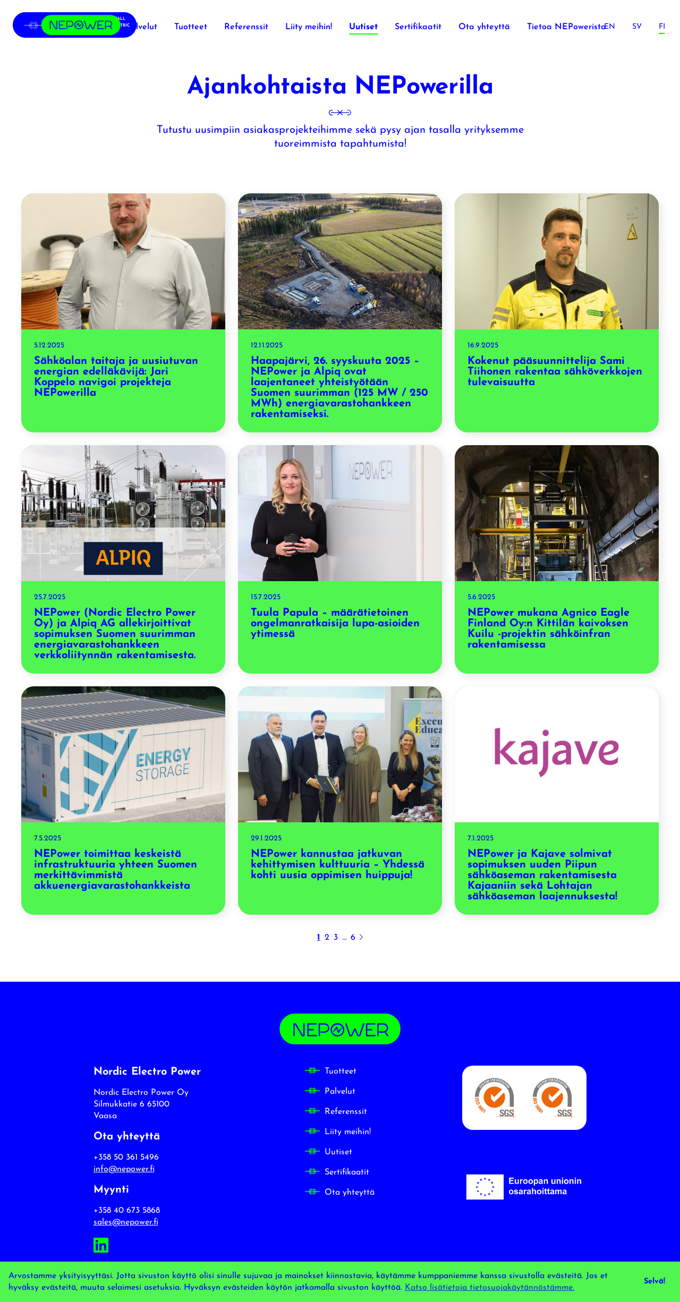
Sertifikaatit (347, 1172)
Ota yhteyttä (350, 1192)
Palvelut (340, 1091)
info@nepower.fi (124, 1169)
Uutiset (338, 1152)
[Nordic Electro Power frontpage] (75, 26)
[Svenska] (637, 26)
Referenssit (346, 1112)
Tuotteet (340, 1071)
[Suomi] (662, 26)
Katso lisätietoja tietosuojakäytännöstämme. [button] (489, 1287)
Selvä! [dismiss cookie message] (654, 1282)
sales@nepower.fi (126, 1222)
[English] (610, 26)
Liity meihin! (348, 1132)
